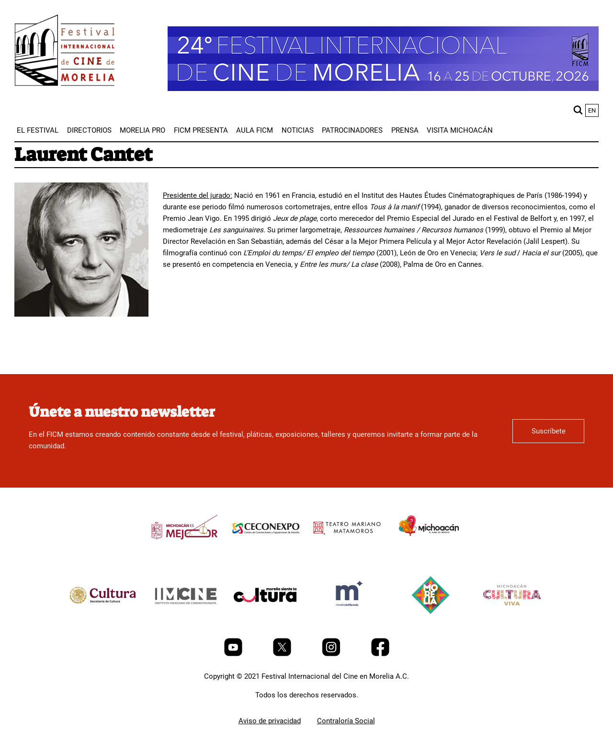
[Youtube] (234, 654)
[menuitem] (37, 130)
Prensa (405, 130)
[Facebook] (380, 654)
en (592, 110)
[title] (184, 550)
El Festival (37, 130)
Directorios (89, 130)
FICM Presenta (201, 130)
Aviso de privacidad (269, 721)
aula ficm (254, 130)
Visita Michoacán (460, 130)
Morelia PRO (142, 130)
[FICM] (64, 52)
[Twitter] (283, 654)
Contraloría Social (346, 721)
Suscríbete (549, 431)
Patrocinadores (352, 130)
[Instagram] (332, 654)
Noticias (298, 130)
